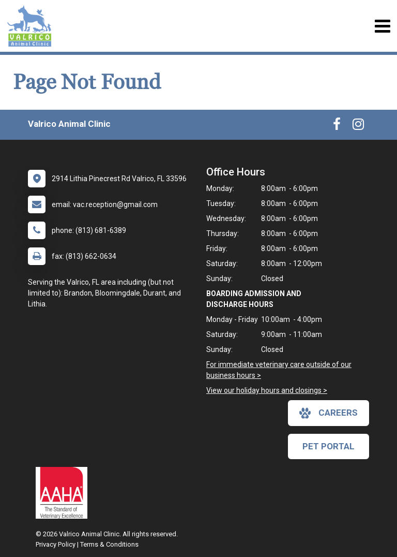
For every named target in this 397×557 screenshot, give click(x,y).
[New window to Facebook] (337, 126)
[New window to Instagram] (358, 126)
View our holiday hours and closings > (266, 390)
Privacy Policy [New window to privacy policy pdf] (55, 544)
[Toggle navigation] (382, 26)
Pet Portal (328, 446)
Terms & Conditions (109, 544)
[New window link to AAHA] (64, 493)
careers (328, 413)
